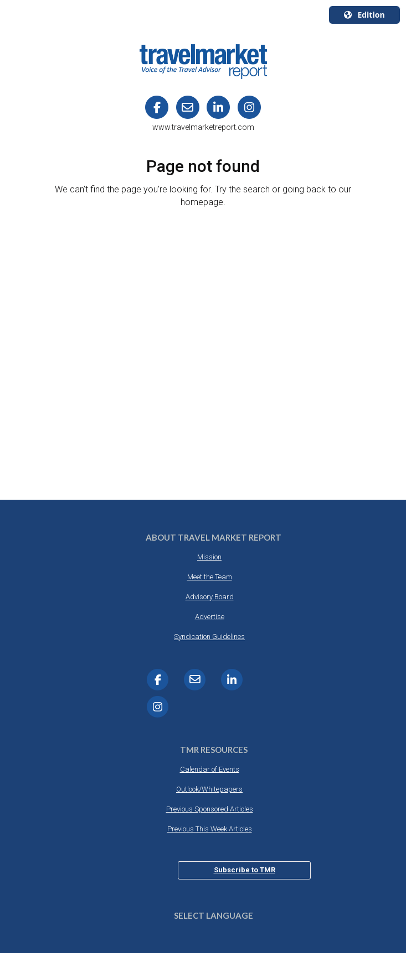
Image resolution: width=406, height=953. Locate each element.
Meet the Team (209, 577)
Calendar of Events (209, 769)
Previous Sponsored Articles (209, 809)
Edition (364, 14)
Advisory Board (210, 597)
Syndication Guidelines (209, 636)
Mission (209, 557)
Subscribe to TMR (244, 870)
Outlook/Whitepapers (209, 789)
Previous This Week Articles (209, 829)
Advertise (209, 616)
